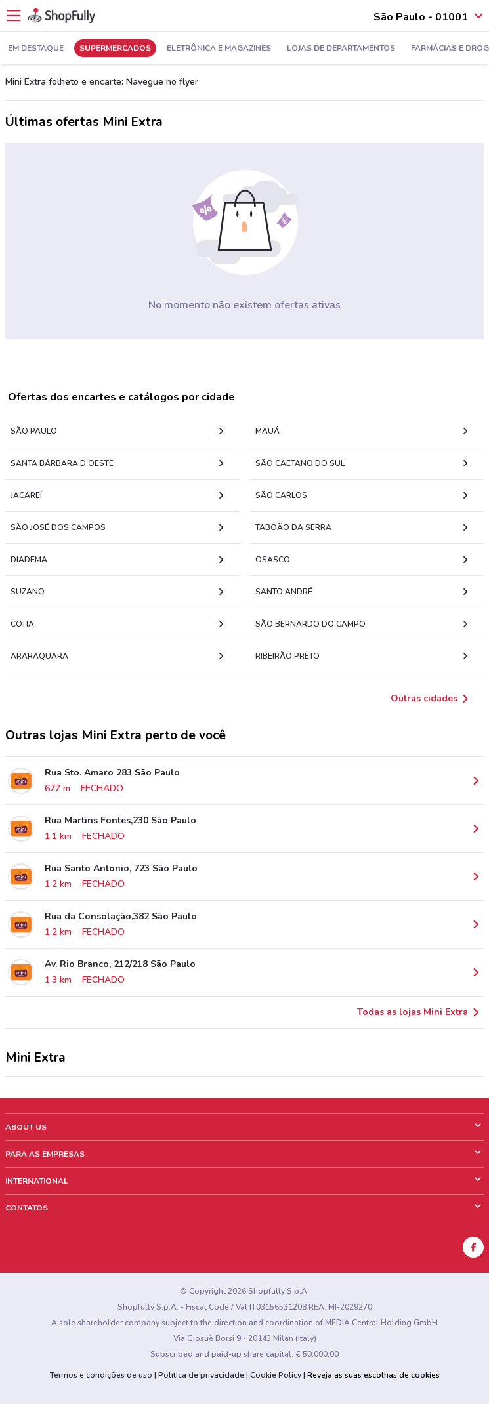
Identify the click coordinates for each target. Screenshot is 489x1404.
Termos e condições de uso (101, 1375)
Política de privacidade (201, 1375)
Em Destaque (36, 48)
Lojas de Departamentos (341, 48)
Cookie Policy (275, 1375)
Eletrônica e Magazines (219, 48)
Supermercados (115, 48)
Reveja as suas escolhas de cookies (373, 1375)
